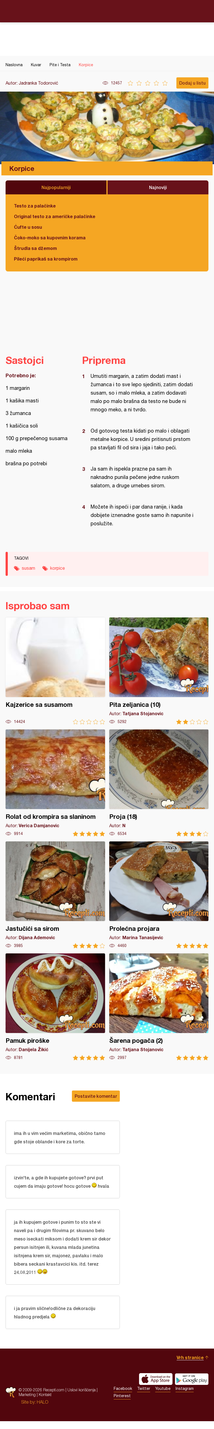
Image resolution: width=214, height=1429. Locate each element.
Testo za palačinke (35, 205)
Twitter (143, 1396)
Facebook (123, 1396)
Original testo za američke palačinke (54, 216)
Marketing (27, 1402)
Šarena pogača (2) (159, 1006)
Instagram (185, 1396)
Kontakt (45, 1402)
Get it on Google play (191, 1387)
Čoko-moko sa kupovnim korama (50, 237)
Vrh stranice (190, 1365)
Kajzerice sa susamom (55, 670)
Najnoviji (158, 187)
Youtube (163, 1396)
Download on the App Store (155, 1387)
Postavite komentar (96, 1096)
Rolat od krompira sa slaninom (55, 782)
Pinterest (122, 1403)
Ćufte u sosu (28, 227)
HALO (42, 1409)
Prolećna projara (159, 894)
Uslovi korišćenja (81, 1397)
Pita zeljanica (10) (159, 670)
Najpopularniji (56, 187)
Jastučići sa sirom (55, 894)
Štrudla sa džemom (35, 248)
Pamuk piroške (55, 1006)
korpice (57, 568)
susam (28, 568)
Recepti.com (107, 11)
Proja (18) (159, 782)
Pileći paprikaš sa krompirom (45, 258)
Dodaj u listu (192, 82)
